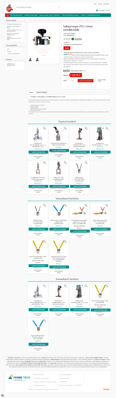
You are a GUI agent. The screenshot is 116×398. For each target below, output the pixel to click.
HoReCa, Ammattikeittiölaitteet (90, 15)
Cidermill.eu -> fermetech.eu (15, 65)
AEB (8, 49)
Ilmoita (67, 48)
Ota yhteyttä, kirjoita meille (41, 378)
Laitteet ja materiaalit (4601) (14, 27)
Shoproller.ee (106, 389)
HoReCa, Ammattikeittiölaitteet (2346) (14, 38)
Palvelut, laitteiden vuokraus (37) (13, 34)
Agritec (9, 51)
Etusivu (30, 20)
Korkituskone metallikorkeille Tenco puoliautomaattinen (79, 144)
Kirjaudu (100, 4)
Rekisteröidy (106, 4)
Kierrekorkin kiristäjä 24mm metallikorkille (38, 257)
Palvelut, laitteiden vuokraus (70, 15)
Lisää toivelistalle (102, 79)
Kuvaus (31, 92)
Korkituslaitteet (71, 20)
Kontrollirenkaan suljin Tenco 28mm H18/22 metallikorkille (100, 221)
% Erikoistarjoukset (16, 15)
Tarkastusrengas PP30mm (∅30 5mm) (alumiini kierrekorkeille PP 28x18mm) (58, 259)
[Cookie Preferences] (2, 395)
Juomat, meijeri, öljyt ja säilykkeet (50, 15)
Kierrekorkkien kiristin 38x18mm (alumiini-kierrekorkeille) (37, 337)
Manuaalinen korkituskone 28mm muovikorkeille (59, 144)
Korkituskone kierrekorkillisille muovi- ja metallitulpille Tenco (38, 144)
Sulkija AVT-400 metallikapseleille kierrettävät (58, 179)
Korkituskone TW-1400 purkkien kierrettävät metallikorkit (38, 179)
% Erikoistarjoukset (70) (14, 24)
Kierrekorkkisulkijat (80, 20)
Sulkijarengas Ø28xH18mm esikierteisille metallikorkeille (58, 221)
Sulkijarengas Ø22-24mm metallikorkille (94, 20)
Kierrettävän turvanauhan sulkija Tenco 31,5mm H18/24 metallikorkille (79, 221)
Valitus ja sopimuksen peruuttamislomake (45, 381)
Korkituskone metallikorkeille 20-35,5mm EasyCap (100, 144)
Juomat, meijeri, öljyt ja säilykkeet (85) (14, 30)
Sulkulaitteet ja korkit (62, 20)
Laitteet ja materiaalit (30, 15)
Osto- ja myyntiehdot (65, 374)
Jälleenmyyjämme (64, 378)
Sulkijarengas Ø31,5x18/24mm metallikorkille (79, 179)
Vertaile (99, 81)
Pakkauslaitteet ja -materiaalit (50, 20)
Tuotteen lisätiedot (41, 92)
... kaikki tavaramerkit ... (14, 53)
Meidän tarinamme (39, 374)
